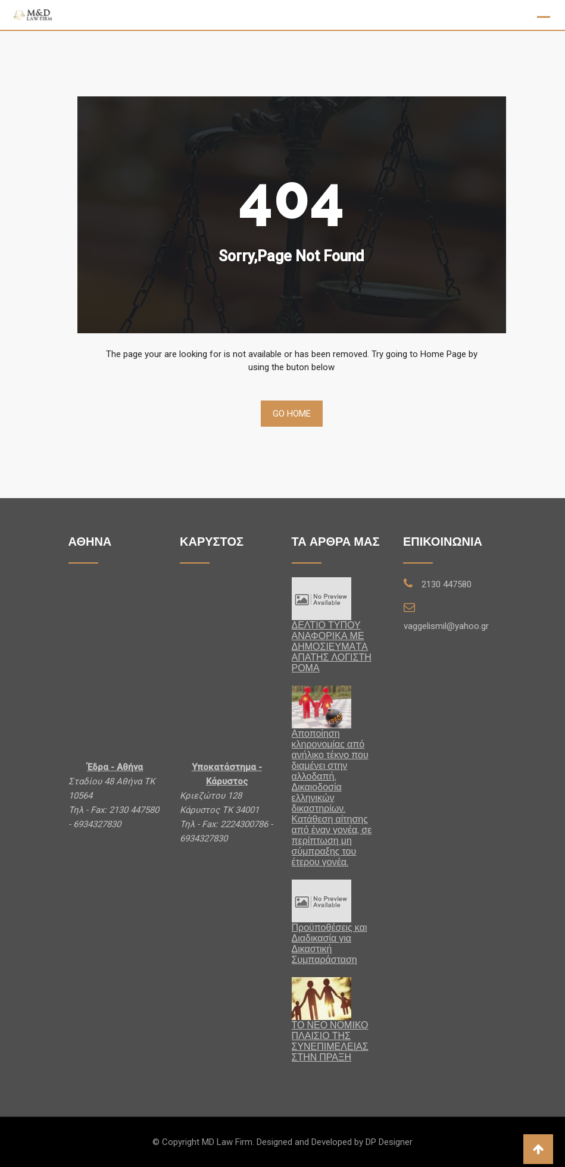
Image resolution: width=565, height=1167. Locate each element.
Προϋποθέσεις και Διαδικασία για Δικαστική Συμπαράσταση (329, 943)
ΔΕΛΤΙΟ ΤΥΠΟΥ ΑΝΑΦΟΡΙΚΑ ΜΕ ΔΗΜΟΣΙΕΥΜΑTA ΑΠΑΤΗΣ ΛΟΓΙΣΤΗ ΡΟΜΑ (332, 647)
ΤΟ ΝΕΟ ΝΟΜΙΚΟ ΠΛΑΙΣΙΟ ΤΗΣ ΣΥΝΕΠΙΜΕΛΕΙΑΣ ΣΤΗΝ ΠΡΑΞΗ (330, 1041)
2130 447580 (447, 584)
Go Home (292, 413)
